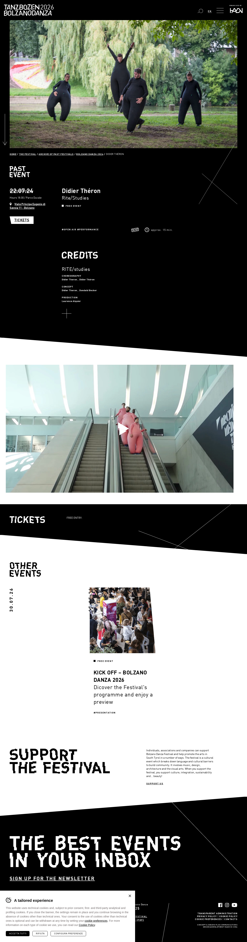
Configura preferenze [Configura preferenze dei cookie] (68, 934)
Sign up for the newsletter (52, 878)
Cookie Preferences (208, 919)
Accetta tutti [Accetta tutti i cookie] (17, 934)
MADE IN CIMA (231, 927)
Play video (123, 428)
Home (13, 154)
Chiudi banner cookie (130, 896)
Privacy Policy (207, 916)
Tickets (21, 220)
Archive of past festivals (56, 154)
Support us (154, 783)
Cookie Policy (228, 916)
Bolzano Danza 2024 (89, 154)
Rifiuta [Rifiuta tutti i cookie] (40, 934)
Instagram (227, 905)
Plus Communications (227, 925)
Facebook (220, 905)
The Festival (27, 154)
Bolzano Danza (46, 7)
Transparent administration (217, 913)
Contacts (230, 919)
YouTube (234, 905)
